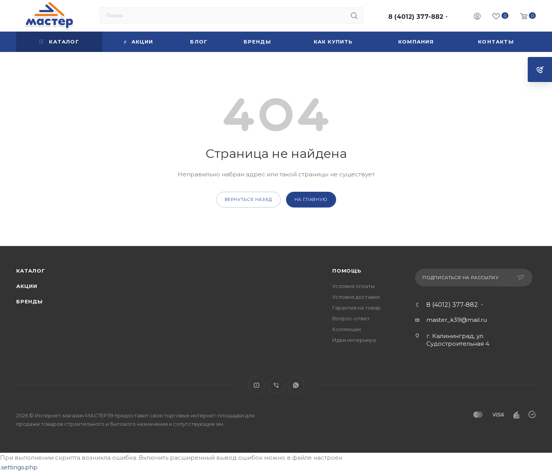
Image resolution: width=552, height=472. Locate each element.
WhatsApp (296, 385)
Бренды (29, 301)
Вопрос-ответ (351, 318)
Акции (26, 286)
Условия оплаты (353, 286)
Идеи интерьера (354, 340)
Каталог (30, 271)
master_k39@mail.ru (456, 319)
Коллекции (346, 329)
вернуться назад (248, 199)
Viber (276, 385)
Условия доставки (356, 297)
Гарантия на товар (356, 308)
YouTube (256, 385)
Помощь (347, 271)
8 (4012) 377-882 (415, 16)
